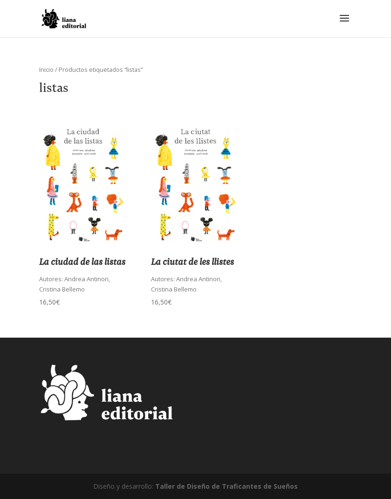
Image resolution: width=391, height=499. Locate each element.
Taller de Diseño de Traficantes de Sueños (226, 486)
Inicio (46, 69)
